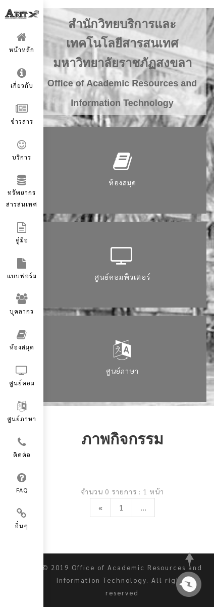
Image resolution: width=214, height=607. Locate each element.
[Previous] (100, 507)
